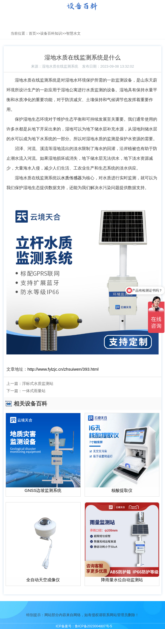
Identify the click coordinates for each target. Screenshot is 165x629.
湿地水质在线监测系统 (60, 66)
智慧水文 (73, 33)
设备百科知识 (51, 33)
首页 (32, 33)
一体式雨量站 (34, 391)
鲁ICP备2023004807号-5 (93, 626)
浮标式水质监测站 (37, 383)
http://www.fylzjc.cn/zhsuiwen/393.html (63, 369)
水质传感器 (71, 177)
